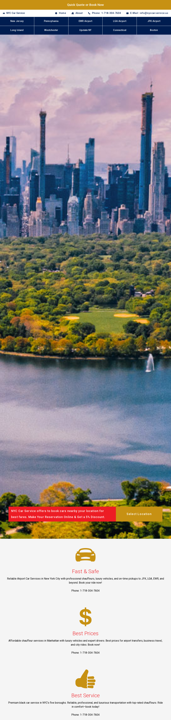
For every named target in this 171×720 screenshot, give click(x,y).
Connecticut (119, 30)
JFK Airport (153, 21)
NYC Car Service (15, 13)
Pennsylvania (51, 21)
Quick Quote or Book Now (85, 5)
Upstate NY (85, 30)
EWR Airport (85, 21)
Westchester (51, 30)
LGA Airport (119, 21)
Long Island (17, 30)
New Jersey (17, 21)
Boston (154, 30)
